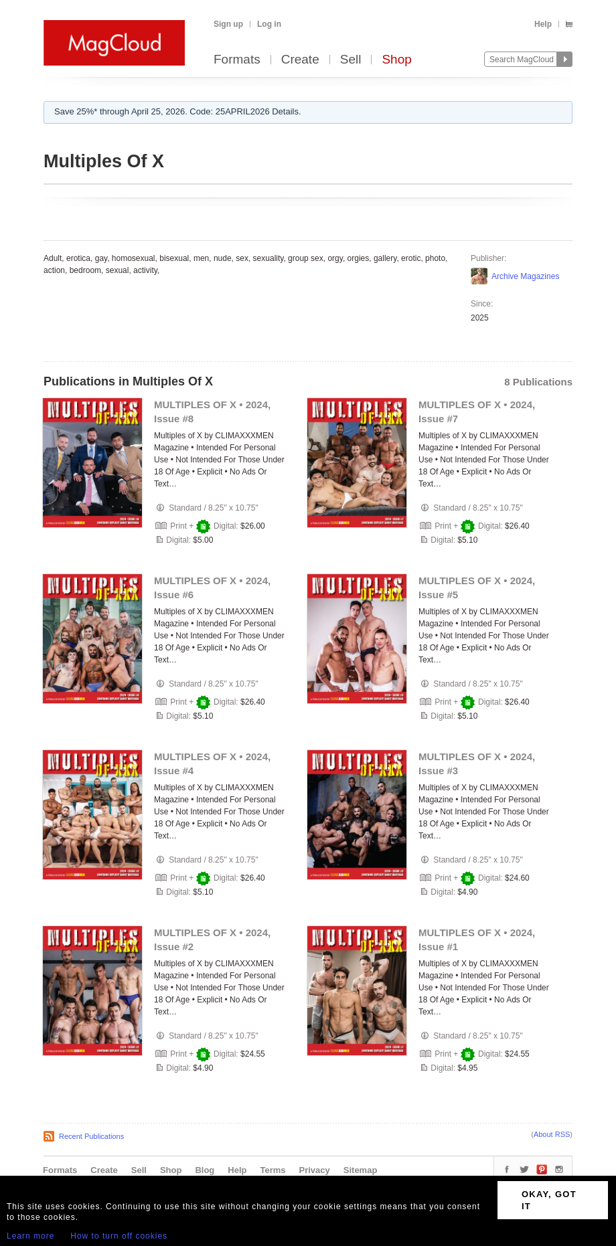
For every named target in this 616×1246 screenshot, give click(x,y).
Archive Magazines (525, 276)
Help (543, 24)
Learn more (30, 1236)
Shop (396, 60)
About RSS (552, 1134)
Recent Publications (91, 1136)
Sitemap (360, 1170)
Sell (351, 60)
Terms (272, 1170)
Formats (237, 60)
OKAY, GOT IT (549, 1200)
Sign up (228, 24)
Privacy (314, 1170)
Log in (269, 24)
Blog (204, 1170)
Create (300, 60)
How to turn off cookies (118, 1236)
